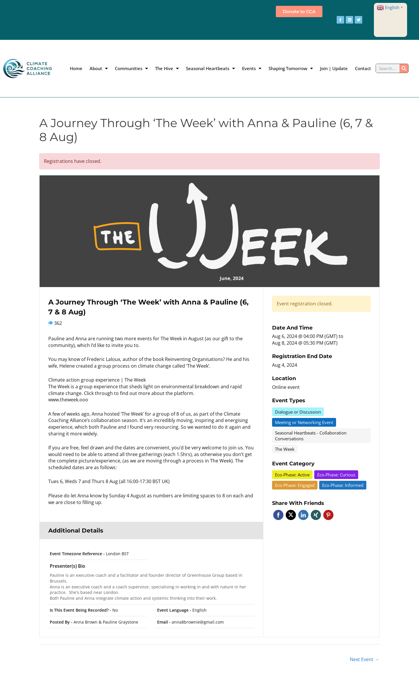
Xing (316, 515)
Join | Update (334, 68)
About (99, 68)
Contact (363, 68)
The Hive (167, 68)
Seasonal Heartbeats (210, 68)
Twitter (291, 515)
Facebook (278, 515)
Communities (131, 68)
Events (251, 68)
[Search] (404, 68)
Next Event (364, 659)
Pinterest (328, 515)
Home (76, 68)
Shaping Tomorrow (291, 68)
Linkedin (303, 515)
